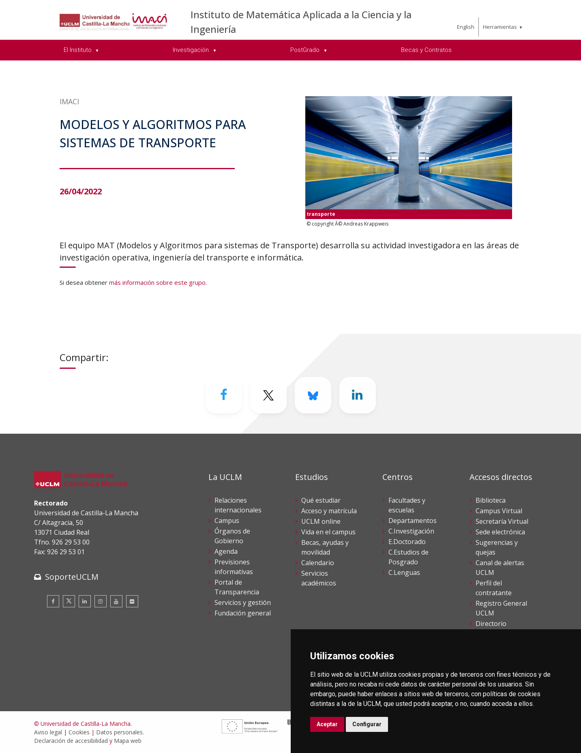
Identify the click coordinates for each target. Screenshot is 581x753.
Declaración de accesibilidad (71, 740)
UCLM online (321, 521)
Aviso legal (48, 732)
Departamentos (412, 520)
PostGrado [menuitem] (305, 50)
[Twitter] (268, 395)
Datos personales (119, 732)
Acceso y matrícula (329, 510)
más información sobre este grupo (157, 282)
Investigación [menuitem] (191, 50)
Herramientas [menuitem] (500, 26)
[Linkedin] (357, 395)
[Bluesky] (313, 395)
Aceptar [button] (327, 724)
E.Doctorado (407, 541)
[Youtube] (116, 601)
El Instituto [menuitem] (78, 50)
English (465, 26)
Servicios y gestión (242, 602)
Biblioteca (491, 500)
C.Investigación (411, 531)
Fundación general (242, 613)
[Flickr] (132, 601)
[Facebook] (224, 395)
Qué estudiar (321, 500)
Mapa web (127, 740)
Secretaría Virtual (502, 521)
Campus (226, 520)
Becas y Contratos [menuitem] (426, 50)
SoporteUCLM (72, 576)
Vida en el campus (328, 531)
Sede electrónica (500, 531)
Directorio (491, 623)
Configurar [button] (367, 724)
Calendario (317, 562)
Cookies (79, 732)
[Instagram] (100, 601)
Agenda (226, 551)
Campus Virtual (499, 510)
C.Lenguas (404, 572)
